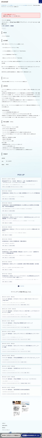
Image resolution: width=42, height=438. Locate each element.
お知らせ (3, 423)
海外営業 (11, 269)
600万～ (28, 372)
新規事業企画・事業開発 (24, 383)
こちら (12, 16)
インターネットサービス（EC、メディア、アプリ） (13, 304)
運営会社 (3, 427)
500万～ (28, 327)
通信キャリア (6, 245)
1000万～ (29, 316)
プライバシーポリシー (6, 429)
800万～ (29, 339)
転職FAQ (24, 406)
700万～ (28, 304)
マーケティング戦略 (23, 327)
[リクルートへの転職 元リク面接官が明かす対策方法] (17, 404)
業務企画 (11, 281)
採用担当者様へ (5, 425)
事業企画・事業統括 (23, 304)
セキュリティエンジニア (24, 339)
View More (21, 286)
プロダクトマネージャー (24, 316)
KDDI (3, 245)
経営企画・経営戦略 (12, 245)
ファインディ (4, 304)
